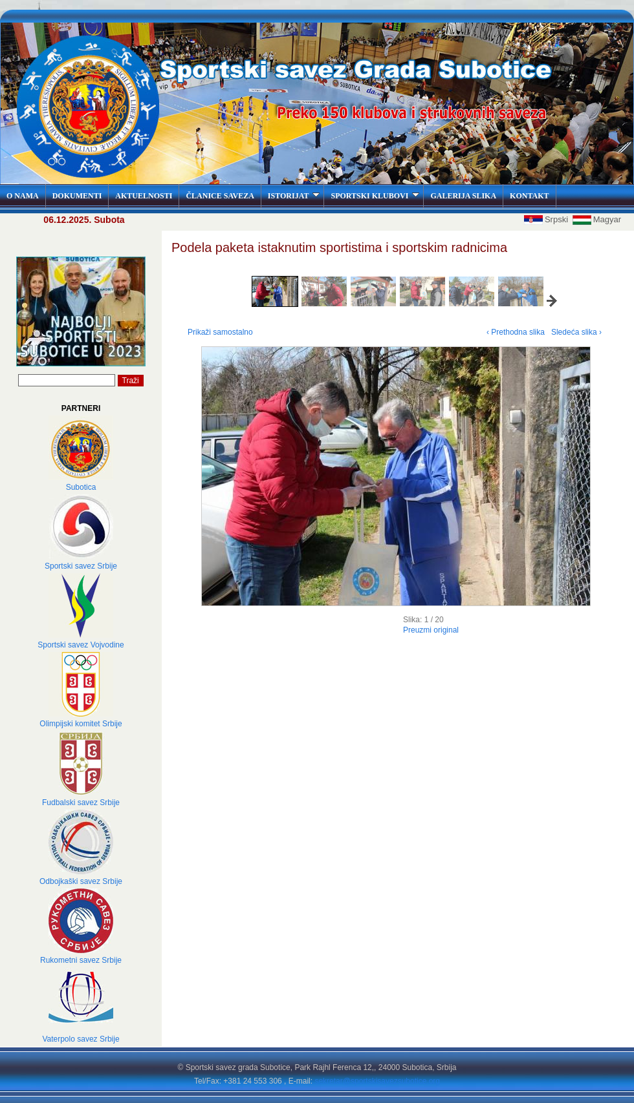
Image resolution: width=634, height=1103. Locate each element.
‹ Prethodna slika (515, 332)
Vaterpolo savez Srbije (80, 1039)
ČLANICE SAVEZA (220, 195)
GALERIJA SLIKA (463, 195)
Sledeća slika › (576, 332)
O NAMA (22, 195)
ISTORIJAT (294, 195)
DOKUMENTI (77, 195)
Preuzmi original (431, 630)
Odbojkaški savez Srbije (80, 881)
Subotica (81, 487)
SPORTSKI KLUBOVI (375, 195)
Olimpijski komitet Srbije (80, 723)
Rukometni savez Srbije (81, 960)
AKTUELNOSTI (143, 195)
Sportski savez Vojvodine (81, 644)
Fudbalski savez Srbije (81, 802)
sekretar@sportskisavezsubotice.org (377, 1081)
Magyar (597, 219)
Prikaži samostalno (220, 332)
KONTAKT (529, 195)
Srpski (547, 219)
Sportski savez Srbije (81, 566)
